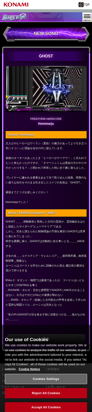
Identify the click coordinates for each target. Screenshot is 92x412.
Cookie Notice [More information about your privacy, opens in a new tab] (29, 371)
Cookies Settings (46, 381)
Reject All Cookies (46, 395)
